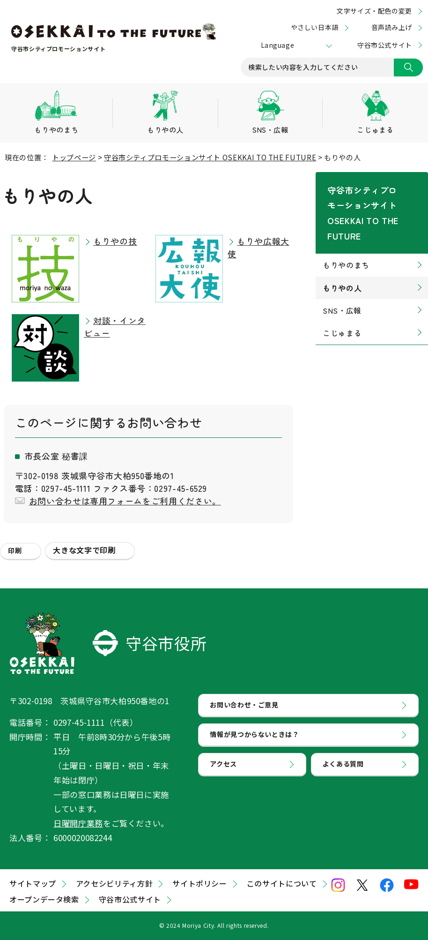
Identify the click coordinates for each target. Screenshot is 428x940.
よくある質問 (345, 774)
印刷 (15, 550)
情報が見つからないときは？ (257, 741)
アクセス (224, 774)
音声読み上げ (391, 27)
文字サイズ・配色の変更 (374, 10)
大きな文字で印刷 (84, 550)
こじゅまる (342, 300)
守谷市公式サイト (384, 45)
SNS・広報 (342, 277)
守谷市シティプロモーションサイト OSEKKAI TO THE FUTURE (210, 157)
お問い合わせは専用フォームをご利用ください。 (125, 501)
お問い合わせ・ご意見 (246, 707)
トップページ (74, 157)
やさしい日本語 (315, 27)
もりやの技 (115, 241)
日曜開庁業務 (78, 823)
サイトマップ (32, 883)
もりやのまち (346, 232)
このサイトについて (282, 883)
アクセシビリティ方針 (114, 883)
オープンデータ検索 (44, 899)
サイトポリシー (199, 883)
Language (277, 45)
